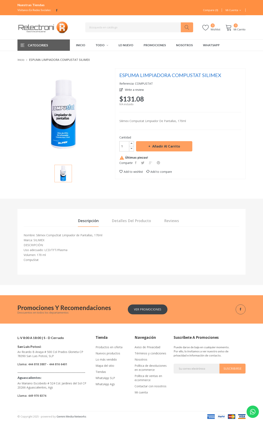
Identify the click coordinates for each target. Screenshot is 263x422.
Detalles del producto (131, 220)
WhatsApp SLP (105, 378)
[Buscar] (139, 27)
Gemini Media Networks (71, 416)
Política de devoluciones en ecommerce (151, 368)
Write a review (134, 90)
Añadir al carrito (165, 146)
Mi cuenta (141, 392)
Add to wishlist (131, 172)
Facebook (56, 10)
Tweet (143, 162)
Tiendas (101, 372)
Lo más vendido (106, 359)
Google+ (151, 162)
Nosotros (141, 359)
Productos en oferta (109, 347)
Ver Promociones (147, 309)
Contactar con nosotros (150, 386)
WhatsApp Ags (105, 384)
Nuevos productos (108, 353)
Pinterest (158, 162)
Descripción (88, 220)
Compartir (136, 162)
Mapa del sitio (105, 366)
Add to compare (159, 172)
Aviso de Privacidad (147, 347)
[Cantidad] (124, 146)
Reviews (171, 220)
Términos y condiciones (150, 353)
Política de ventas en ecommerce (148, 378)
